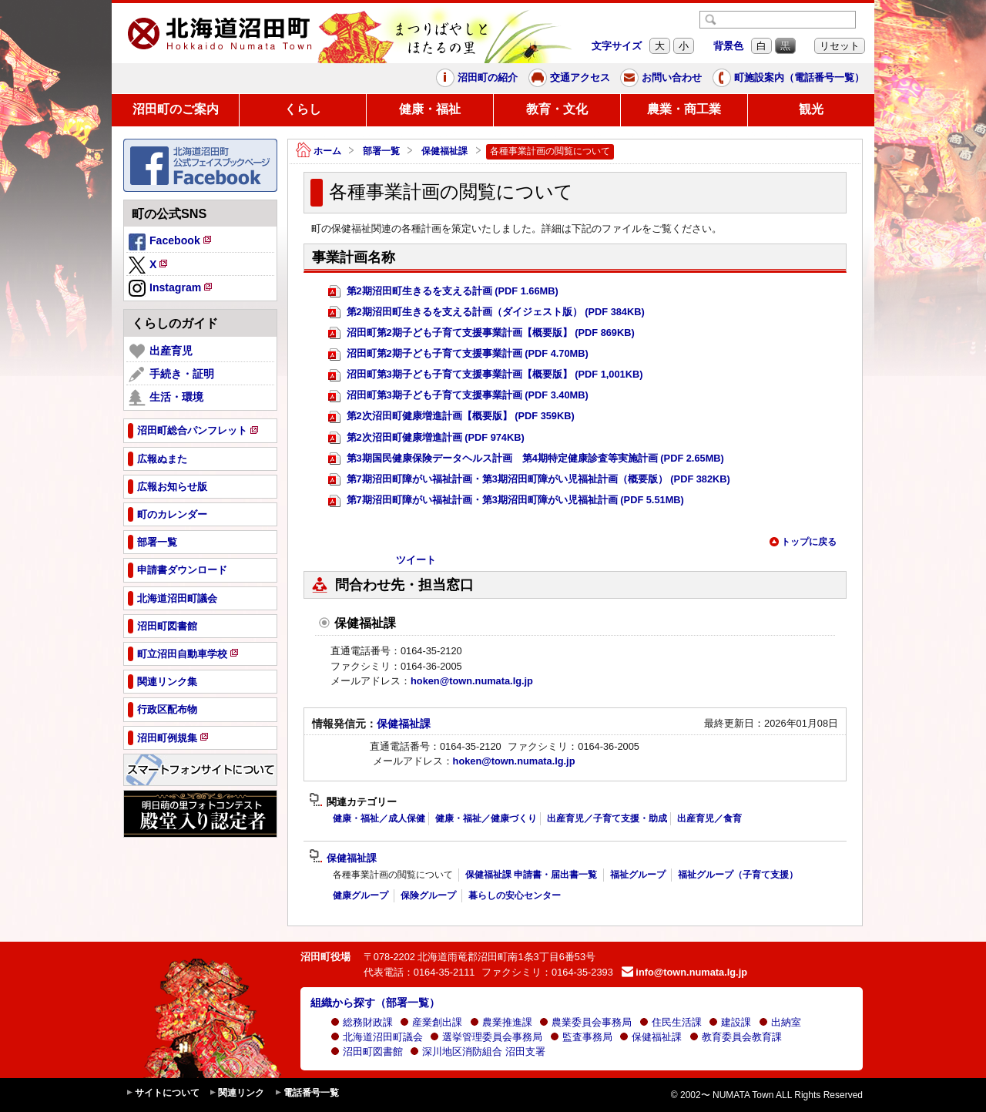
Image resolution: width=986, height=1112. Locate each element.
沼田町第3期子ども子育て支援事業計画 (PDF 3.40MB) (458, 395)
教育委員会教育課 (735, 1037)
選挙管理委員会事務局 (486, 1037)
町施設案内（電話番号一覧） (788, 78)
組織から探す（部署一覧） (375, 1002)
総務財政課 (361, 1022)
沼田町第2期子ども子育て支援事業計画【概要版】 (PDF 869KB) (481, 333)
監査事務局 (581, 1037)
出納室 (780, 1022)
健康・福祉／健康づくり (486, 818)
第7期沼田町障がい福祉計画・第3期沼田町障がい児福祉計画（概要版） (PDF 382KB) (529, 479)
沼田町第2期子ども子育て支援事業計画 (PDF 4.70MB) (458, 354)
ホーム (318, 151)
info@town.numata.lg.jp (684, 972)
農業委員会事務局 (585, 1022)
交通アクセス (569, 78)
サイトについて (163, 1093)
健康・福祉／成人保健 (379, 818)
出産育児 (161, 351)
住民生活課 (670, 1022)
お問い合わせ (661, 78)
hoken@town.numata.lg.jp (472, 681)
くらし (302, 109)
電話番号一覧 (306, 1093)
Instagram (171, 289)
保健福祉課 (444, 151)
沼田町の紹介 (477, 78)
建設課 (730, 1022)
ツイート (416, 560)
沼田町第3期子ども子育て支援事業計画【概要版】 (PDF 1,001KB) (485, 374)
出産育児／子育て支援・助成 (607, 818)
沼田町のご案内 (175, 109)
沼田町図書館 (366, 1051)
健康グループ (360, 895)
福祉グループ (638, 874)
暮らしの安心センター (514, 895)
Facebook (171, 242)
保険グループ (428, 895)
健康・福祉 (430, 109)
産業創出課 (431, 1022)
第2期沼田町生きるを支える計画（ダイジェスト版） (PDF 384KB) (486, 312)
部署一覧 (381, 151)
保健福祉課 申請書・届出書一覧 (531, 874)
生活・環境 (166, 397)
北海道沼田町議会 (376, 1037)
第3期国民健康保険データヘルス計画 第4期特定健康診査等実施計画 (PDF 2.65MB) (526, 458)
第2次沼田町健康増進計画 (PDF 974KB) (426, 438)
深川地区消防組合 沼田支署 (477, 1051)
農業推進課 (501, 1022)
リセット (840, 46)
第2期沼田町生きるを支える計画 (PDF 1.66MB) (443, 291)
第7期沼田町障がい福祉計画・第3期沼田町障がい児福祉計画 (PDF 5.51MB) (506, 500)
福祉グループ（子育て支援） (738, 874)
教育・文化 (557, 109)
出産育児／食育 (709, 818)
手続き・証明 (171, 374)
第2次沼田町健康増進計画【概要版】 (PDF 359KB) (451, 416)
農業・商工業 (684, 109)
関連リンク (236, 1093)
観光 (811, 109)
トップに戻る (803, 541)
